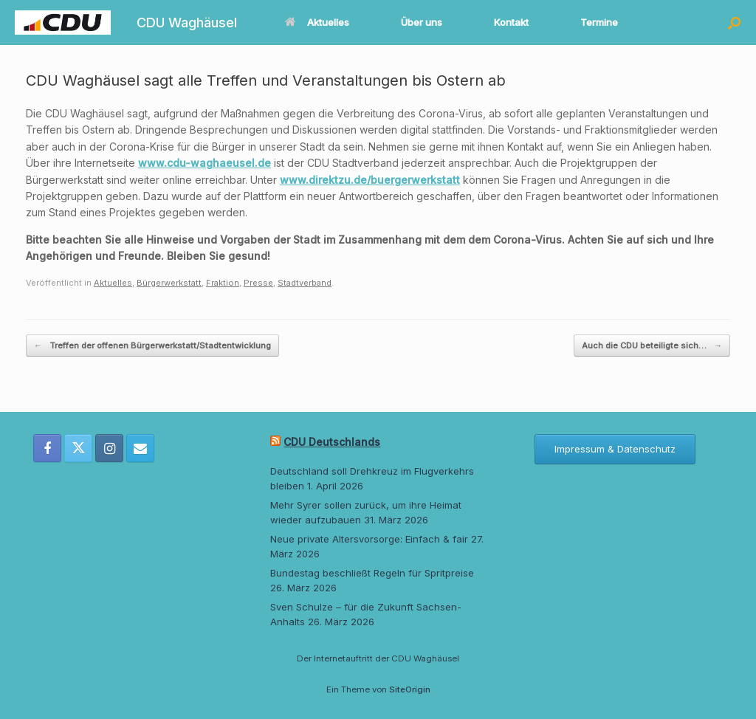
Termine (599, 22)
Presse (258, 283)
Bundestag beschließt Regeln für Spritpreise (372, 573)
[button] (734, 22)
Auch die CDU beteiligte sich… (652, 346)
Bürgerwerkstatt (169, 283)
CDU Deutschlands (332, 442)
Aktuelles (317, 22)
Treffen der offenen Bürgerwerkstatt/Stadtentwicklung (152, 346)
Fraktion (222, 283)
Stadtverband (304, 283)
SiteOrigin (409, 689)
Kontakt (511, 22)
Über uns (421, 22)
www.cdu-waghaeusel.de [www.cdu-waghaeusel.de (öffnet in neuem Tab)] (204, 162)
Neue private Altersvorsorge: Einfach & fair (369, 539)
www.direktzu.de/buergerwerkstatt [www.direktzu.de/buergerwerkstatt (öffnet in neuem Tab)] (370, 179)
